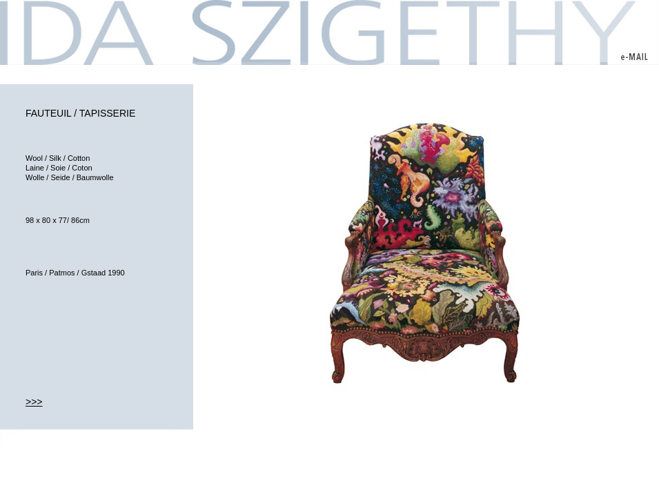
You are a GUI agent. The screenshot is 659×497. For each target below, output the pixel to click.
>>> (34, 401)
